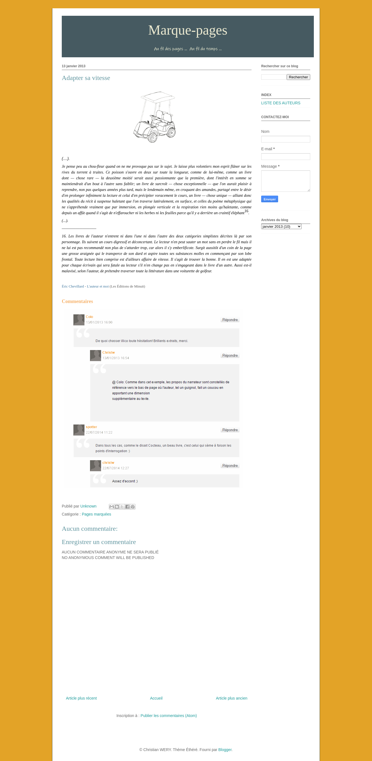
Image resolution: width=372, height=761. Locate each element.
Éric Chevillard (73, 286)
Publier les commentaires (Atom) (169, 715)
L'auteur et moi (98, 286)
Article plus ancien (231, 698)
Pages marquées (96, 514)
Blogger (224, 749)
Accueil (156, 698)
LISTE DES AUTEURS (281, 103)
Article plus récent (81, 698)
